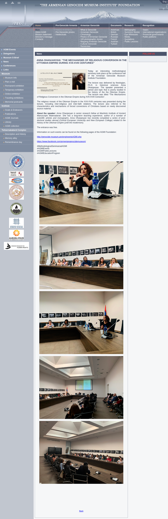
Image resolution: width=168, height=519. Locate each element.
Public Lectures (131, 41)
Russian (114, 37)
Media (127, 37)
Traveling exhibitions (15, 98)
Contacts (39, 39)
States (145, 30)
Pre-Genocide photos (65, 32)
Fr (166, 9)
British (113, 32)
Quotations (129, 39)
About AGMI (40, 32)
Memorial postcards (14, 102)
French (114, 39)
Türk (164, 6)
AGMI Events (9, 49)
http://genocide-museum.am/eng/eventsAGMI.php (59, 137)
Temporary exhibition (14, 90)
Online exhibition (13, 94)
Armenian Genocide (89, 32)
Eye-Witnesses (131, 34)
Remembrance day (13, 142)
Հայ (164, 4)
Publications (10, 114)
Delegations (9, 53)
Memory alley (11, 138)
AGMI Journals (12, 118)
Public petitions (149, 37)
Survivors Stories (132, 32)
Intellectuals (61, 34)
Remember (85, 46)
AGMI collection (12, 126)
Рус (160, 9)
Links (6, 70)
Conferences (9, 66)
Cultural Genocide (88, 44)
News (6, 62)
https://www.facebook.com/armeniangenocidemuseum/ (61, 141)
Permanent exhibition (14, 86)
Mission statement (43, 34)
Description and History (15, 134)
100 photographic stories (91, 39)
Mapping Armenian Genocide (93, 41)
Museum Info (11, 78)
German (114, 34)
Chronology (85, 34)
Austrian (114, 41)
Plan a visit (10, 82)
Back (81, 511)
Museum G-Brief (11, 57)
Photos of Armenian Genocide (93, 37)
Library (8, 122)
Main (37, 30)
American (115, 30)
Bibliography (130, 30)
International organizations (154, 32)
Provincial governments (153, 34)
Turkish (114, 44)
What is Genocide (88, 30)
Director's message (43, 37)
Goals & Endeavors (13, 110)
